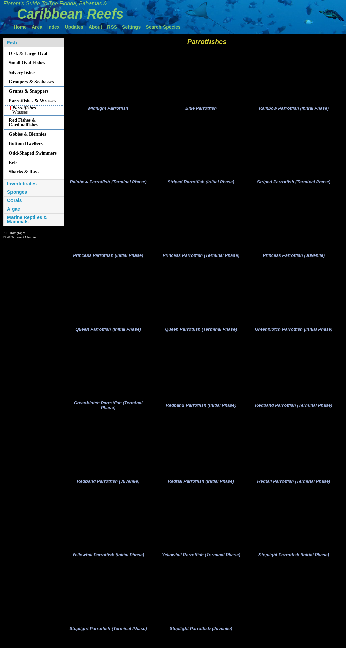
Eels (13, 162)
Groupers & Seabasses (31, 81)
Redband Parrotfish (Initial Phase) (201, 409)
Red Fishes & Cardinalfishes (23, 122)
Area (37, 27)
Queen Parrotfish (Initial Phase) (108, 332)
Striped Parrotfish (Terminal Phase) (293, 183)
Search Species (163, 27)
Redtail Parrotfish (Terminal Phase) (293, 486)
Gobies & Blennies (27, 134)
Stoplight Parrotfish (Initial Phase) (293, 560)
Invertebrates (22, 184)
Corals (14, 200)
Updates (74, 27)
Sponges (17, 192)
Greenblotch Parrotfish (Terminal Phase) (108, 409)
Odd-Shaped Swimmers (33, 153)
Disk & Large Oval (28, 53)
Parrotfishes (207, 41)
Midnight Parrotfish (108, 109)
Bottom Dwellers (26, 143)
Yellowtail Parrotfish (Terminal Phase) (201, 560)
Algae (13, 209)
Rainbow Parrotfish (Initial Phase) (294, 109)
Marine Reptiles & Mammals (27, 219)
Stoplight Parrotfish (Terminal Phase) (108, 635)
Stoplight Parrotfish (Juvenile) (201, 635)
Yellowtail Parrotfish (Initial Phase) (108, 560)
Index (53, 27)
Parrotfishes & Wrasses (32, 100)
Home (20, 27)
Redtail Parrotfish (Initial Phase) (201, 486)
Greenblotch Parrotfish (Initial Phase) (293, 332)
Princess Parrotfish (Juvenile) (294, 258)
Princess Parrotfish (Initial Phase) (108, 258)
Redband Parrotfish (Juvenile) (108, 486)
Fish (12, 42)
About (95, 27)
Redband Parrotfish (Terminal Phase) (293, 409)
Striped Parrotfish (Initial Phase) (201, 183)
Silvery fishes (22, 72)
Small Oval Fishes (27, 62)
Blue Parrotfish (201, 109)
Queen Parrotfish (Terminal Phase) (201, 332)
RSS (112, 27)
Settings (131, 27)
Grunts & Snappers (28, 91)
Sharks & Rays (24, 171)
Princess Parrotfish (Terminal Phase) (201, 258)
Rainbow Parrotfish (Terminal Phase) (108, 183)
